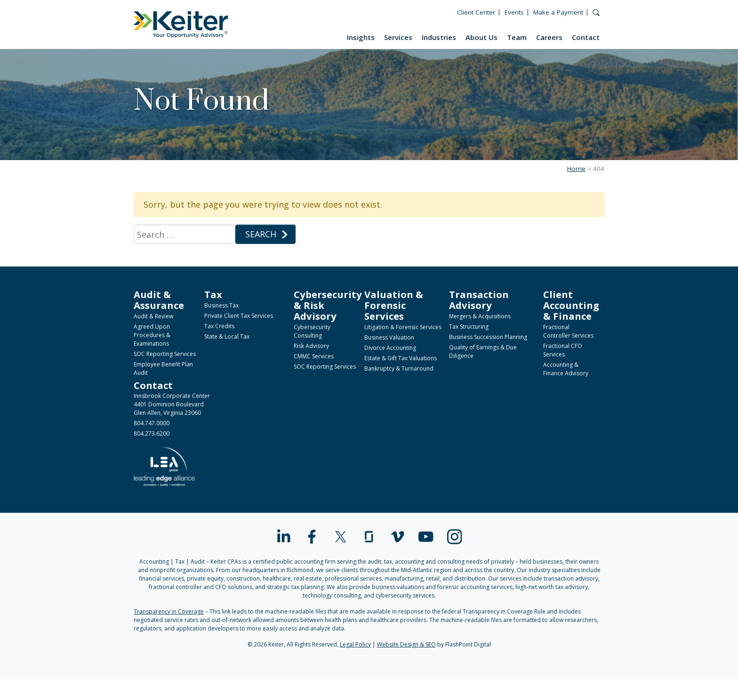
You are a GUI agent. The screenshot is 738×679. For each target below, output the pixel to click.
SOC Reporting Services (165, 354)
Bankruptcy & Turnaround (398, 368)
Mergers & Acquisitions (480, 316)
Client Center (476, 12)
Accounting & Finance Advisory (565, 369)
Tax (213, 294)
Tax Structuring (469, 327)
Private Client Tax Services (238, 316)
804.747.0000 (151, 423)
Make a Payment (558, 12)
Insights (361, 37)
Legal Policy (355, 644)
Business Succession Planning (488, 337)
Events (514, 12)
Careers (549, 37)
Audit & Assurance (159, 300)
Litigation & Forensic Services (402, 327)
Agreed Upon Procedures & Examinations (152, 335)
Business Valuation (389, 337)
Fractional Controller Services (568, 331)
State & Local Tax (226, 336)
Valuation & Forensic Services (393, 305)
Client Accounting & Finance (571, 305)
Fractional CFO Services (562, 350)
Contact (586, 37)
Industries (439, 37)
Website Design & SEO (406, 644)
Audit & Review (153, 316)
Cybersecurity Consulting (312, 331)
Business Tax (221, 305)
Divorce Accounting (390, 348)
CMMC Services (314, 356)
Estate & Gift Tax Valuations (400, 358)
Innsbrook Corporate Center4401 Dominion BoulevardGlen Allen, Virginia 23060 (172, 404)
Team (517, 37)
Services (398, 37)
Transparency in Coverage (169, 611)
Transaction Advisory (479, 300)
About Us (481, 37)
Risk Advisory (311, 346)
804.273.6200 (151, 433)
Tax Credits (219, 326)
